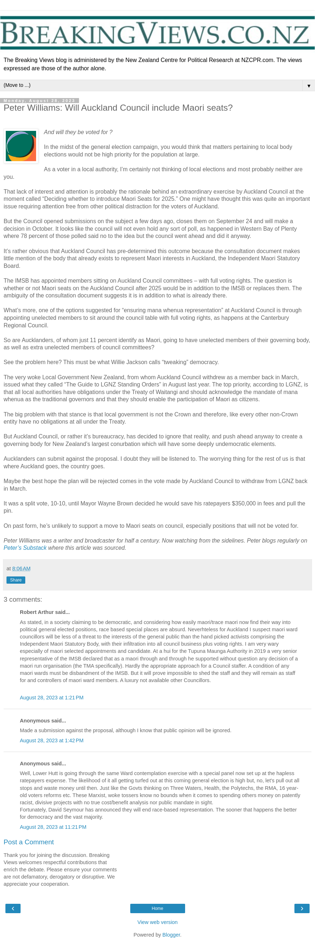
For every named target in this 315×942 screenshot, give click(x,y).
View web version (157, 922)
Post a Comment (29, 842)
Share (16, 580)
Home (157, 908)
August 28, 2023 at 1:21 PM (51, 697)
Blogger (171, 935)
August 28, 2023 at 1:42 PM (51, 740)
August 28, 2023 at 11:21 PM (53, 827)
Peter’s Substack (25, 548)
